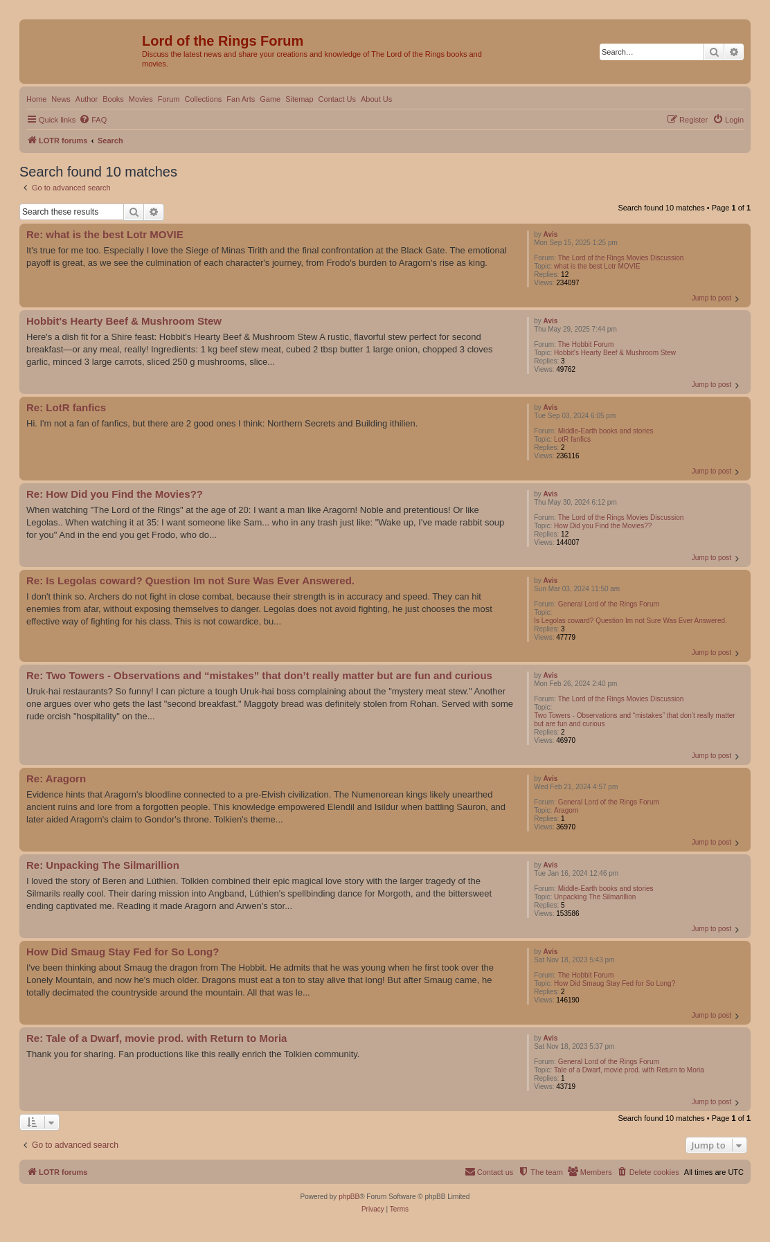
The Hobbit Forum (586, 344)
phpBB (349, 1196)
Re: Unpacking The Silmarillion (102, 865)
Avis (551, 234)
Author (86, 99)
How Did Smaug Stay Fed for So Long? (614, 983)
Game (270, 99)
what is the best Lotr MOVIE (597, 266)
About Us (376, 99)
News (61, 99)
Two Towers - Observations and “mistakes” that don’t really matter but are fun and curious (634, 720)
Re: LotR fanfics (66, 407)
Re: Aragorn (56, 778)
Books (113, 99)
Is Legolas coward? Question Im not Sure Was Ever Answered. (630, 620)
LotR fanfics (572, 439)
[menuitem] (93, 119)
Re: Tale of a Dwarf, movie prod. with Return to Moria (156, 1038)
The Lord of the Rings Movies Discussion (621, 258)
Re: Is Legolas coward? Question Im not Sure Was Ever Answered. (190, 580)
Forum (169, 99)
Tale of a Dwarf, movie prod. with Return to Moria (629, 1070)
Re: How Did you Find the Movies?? (114, 494)
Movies (141, 99)
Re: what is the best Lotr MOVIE (104, 234)
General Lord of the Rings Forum (608, 604)
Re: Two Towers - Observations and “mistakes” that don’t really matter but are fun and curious (259, 675)
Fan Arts (240, 99)
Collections (203, 99)
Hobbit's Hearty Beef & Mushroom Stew (615, 353)
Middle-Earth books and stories (606, 431)
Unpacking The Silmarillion (595, 897)
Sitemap (299, 99)
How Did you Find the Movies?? (603, 526)
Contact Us (337, 99)
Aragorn (566, 810)
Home (36, 99)
